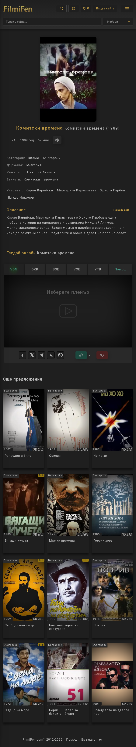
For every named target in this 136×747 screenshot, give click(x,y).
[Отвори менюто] (127, 8)
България (34, 165)
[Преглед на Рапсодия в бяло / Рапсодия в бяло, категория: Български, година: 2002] (23, 428)
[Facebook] (22, 355)
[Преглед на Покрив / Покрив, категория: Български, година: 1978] (112, 598)
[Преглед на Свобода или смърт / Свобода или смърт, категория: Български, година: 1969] (23, 598)
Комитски (32, 179)
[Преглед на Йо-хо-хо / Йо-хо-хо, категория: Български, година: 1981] (112, 428)
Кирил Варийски (39, 190)
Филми (33, 158)
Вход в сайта (105, 8)
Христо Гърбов (112, 190)
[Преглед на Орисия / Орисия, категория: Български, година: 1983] (68, 428)
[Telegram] (41, 355)
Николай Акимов (41, 172)
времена (51, 179)
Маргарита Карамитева (76, 190)
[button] (61, 8)
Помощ (72, 739)
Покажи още (121, 209)
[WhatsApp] (60, 355)
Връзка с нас (91, 739)
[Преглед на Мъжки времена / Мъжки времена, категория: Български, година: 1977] (68, 513)
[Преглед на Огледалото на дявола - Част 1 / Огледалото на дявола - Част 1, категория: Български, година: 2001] (112, 682)
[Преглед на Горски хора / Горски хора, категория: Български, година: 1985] (112, 513)
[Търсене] (52, 21)
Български (52, 158)
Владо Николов (21, 197)
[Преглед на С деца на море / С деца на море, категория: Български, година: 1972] (23, 682)
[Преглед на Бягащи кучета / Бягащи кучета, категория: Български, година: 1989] (23, 513)
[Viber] (51, 355)
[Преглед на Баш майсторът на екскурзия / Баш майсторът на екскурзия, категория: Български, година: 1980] (68, 598)
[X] (32, 355)
